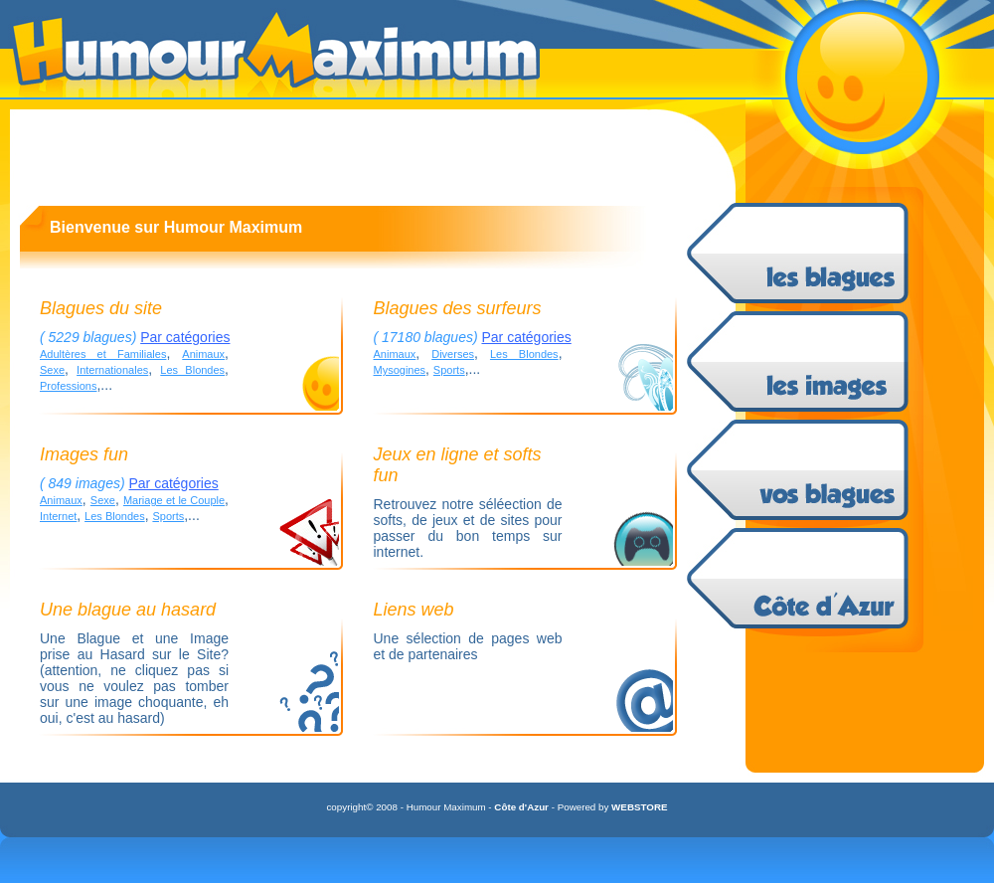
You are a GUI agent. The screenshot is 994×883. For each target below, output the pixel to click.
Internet (58, 516)
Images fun (84, 454)
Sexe (52, 370)
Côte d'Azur (521, 806)
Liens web (414, 609)
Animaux (203, 354)
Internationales (112, 370)
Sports (449, 370)
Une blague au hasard (128, 609)
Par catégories (185, 337)
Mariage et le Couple (174, 500)
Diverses (452, 354)
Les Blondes (192, 370)
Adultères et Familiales (103, 354)
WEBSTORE (639, 806)
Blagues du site (101, 308)
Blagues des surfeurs (458, 308)
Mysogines (400, 370)
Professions (68, 386)
